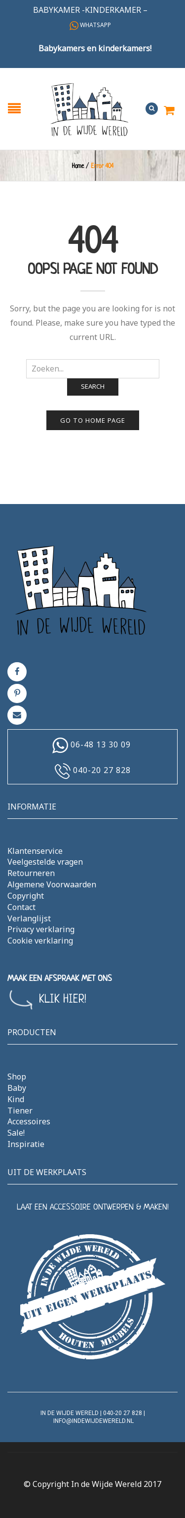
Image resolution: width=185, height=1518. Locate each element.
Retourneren (31, 873)
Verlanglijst (29, 918)
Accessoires (28, 1121)
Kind (15, 1099)
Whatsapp (90, 25)
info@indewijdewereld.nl (93, 1420)
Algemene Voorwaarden (51, 884)
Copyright (25, 895)
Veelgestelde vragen (45, 861)
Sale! (16, 1132)
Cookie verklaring (40, 940)
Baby (16, 1087)
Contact (21, 907)
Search (93, 386)
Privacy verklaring (40, 929)
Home (78, 166)
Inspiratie (25, 1144)
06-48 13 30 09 (101, 744)
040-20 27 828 (102, 770)
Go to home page (92, 420)
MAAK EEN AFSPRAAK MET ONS (59, 978)
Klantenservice (35, 850)
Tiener (20, 1110)
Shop (16, 1076)
